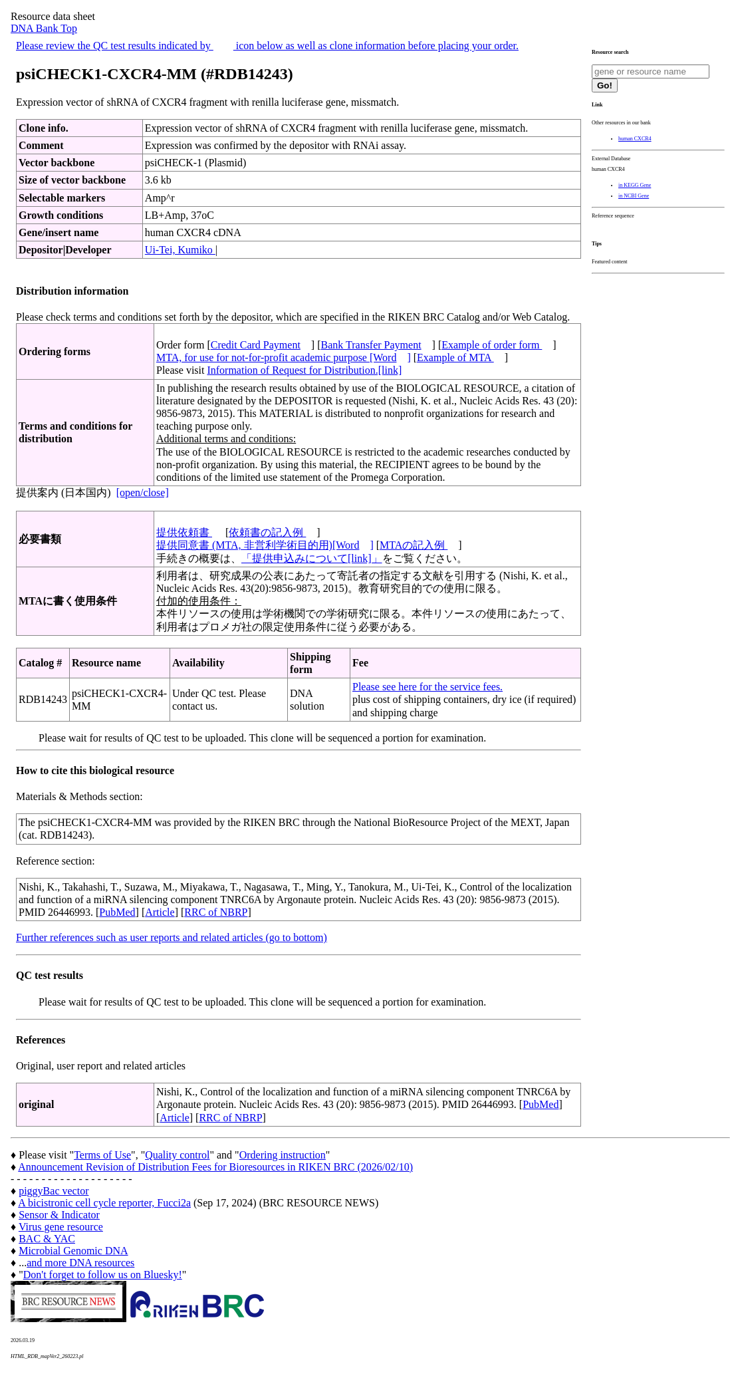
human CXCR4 (635, 139)
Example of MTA (455, 357)
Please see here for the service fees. (427, 686)
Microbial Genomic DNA (73, 1250)
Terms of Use (102, 1155)
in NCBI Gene (633, 196)
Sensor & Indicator (59, 1214)
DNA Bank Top (44, 28)
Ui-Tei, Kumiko (180, 249)
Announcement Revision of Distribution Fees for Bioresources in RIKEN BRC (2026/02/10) (215, 1166)
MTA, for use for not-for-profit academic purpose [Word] (283, 357)
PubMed (117, 912)
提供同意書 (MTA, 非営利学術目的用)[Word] (265, 545)
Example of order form (491, 344)
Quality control (177, 1155)
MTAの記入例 (413, 545)
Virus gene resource (61, 1226)
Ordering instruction (282, 1155)
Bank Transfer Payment (371, 344)
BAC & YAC (47, 1238)
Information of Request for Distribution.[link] (304, 370)
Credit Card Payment (256, 344)
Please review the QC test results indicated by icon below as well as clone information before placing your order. (267, 45)
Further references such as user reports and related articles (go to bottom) (171, 937)
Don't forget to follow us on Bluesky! (102, 1274)
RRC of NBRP (215, 912)
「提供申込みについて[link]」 (311, 558)
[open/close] (142, 492)
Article (159, 912)
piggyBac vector (53, 1190)
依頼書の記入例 (267, 532)
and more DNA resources (80, 1262)
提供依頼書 (184, 532)
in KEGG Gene (634, 185)
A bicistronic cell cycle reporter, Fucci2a (104, 1202)
